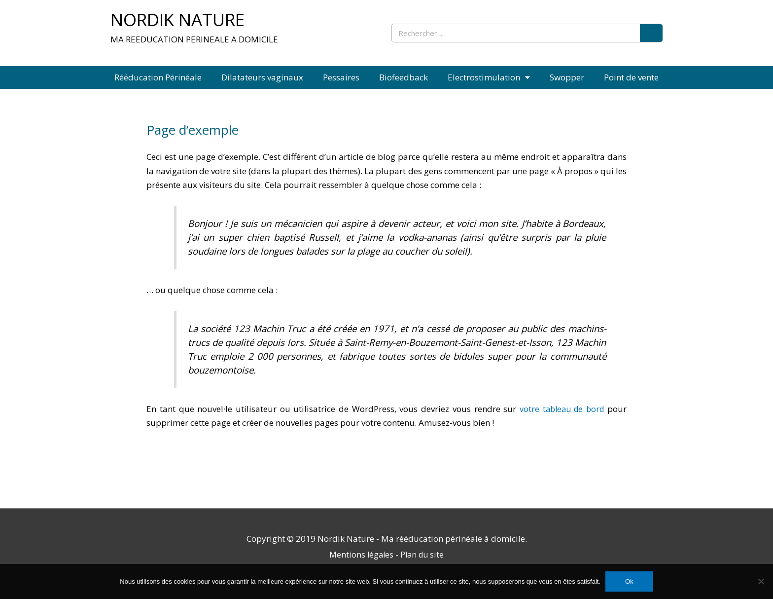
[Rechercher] (651, 33)
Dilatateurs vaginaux (262, 77)
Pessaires (341, 77)
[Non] (761, 581)
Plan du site (423, 554)
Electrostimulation (489, 77)
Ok (629, 581)
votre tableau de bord (560, 408)
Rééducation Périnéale (158, 77)
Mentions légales (360, 554)
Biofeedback (403, 77)
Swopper (567, 77)
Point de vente (631, 77)
